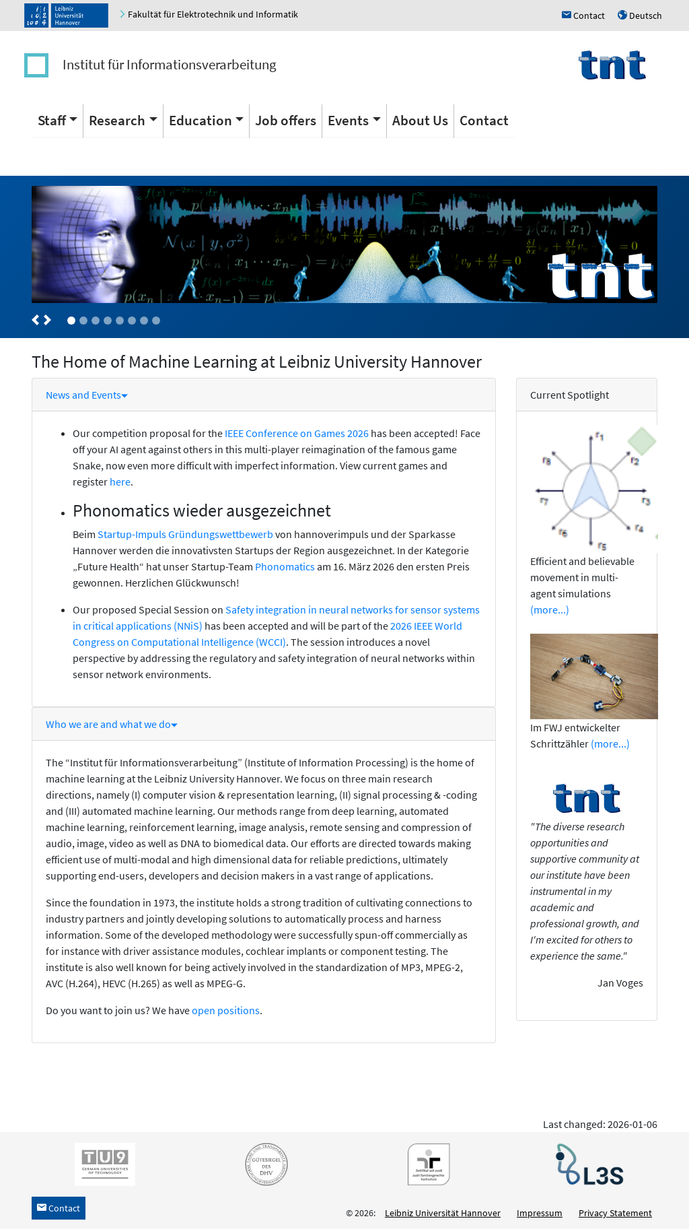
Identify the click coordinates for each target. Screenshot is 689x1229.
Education (200, 120)
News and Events (87, 394)
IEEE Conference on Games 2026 (297, 433)
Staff (52, 120)
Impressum (540, 1213)
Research (117, 120)
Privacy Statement (615, 1213)
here (120, 481)
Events (348, 120)
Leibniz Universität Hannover (443, 1213)
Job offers (285, 120)
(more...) (549, 609)
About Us (420, 120)
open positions (226, 1010)
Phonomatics (286, 566)
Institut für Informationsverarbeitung (170, 64)
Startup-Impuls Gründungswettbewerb (185, 534)
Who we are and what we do (112, 724)
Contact (484, 120)
